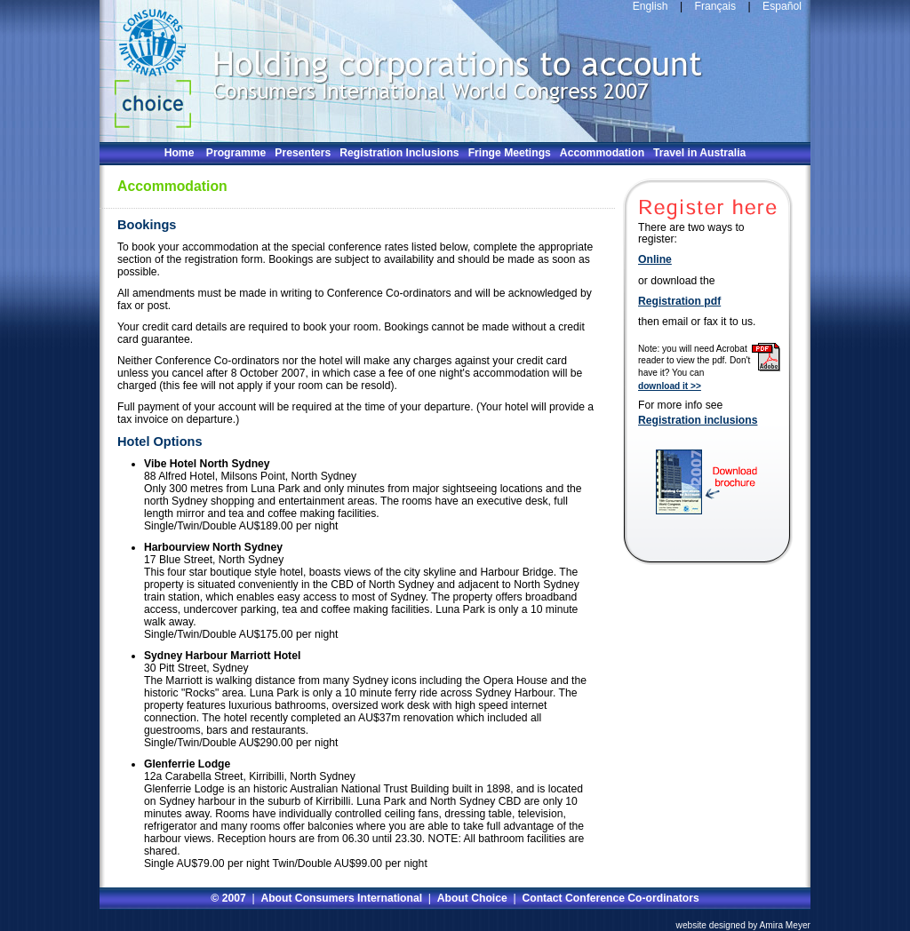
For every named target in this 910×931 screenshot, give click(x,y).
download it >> (669, 386)
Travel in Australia (699, 153)
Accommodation (602, 153)
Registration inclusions (697, 420)
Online (655, 260)
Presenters (303, 153)
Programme (236, 153)
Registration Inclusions (399, 153)
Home (179, 153)
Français (713, 6)
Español (782, 6)
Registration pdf (679, 301)
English (650, 6)
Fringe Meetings (509, 153)
